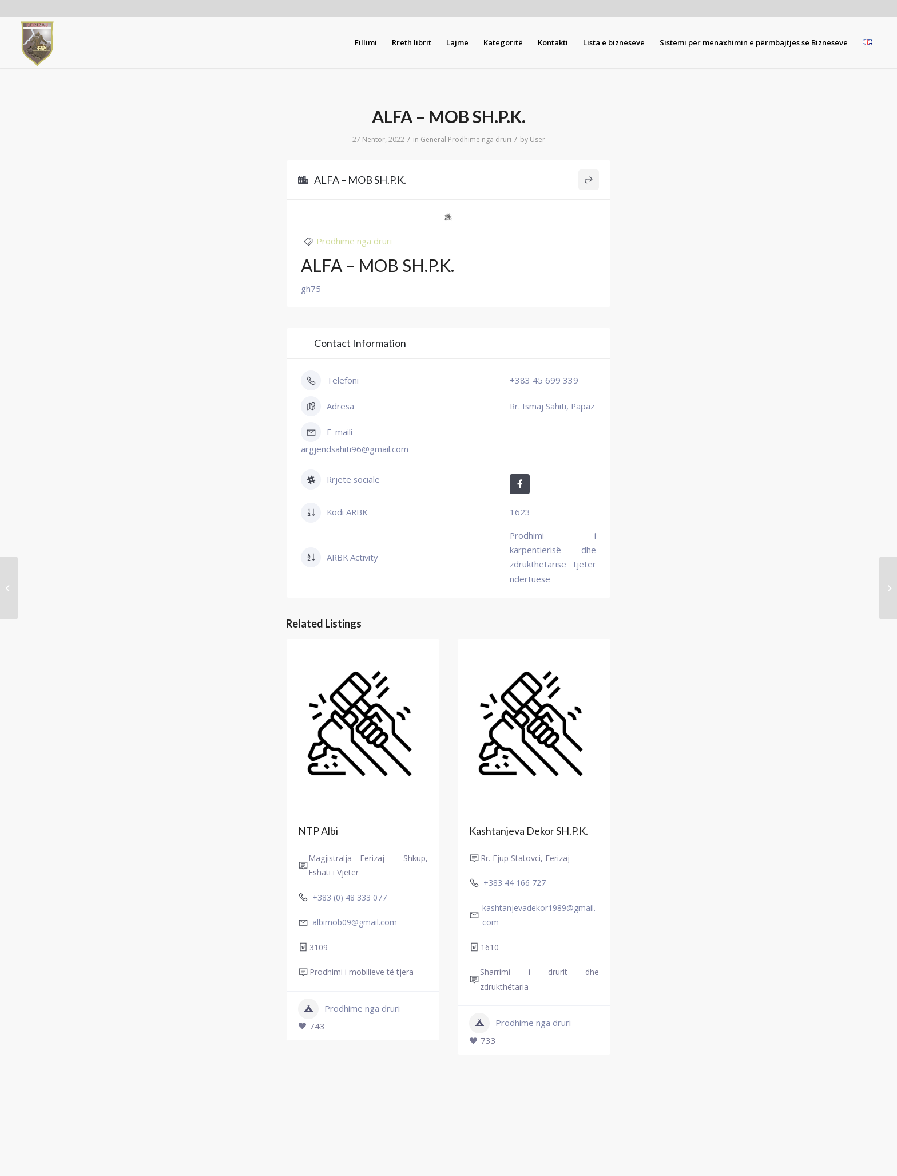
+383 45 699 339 (544, 380)
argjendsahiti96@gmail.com (354, 449)
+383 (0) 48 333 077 (349, 896)
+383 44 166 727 (514, 882)
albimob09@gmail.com (354, 922)
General (433, 139)
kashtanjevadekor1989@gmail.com (539, 914)
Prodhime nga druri (479, 139)
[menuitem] (365, 42)
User (537, 139)
